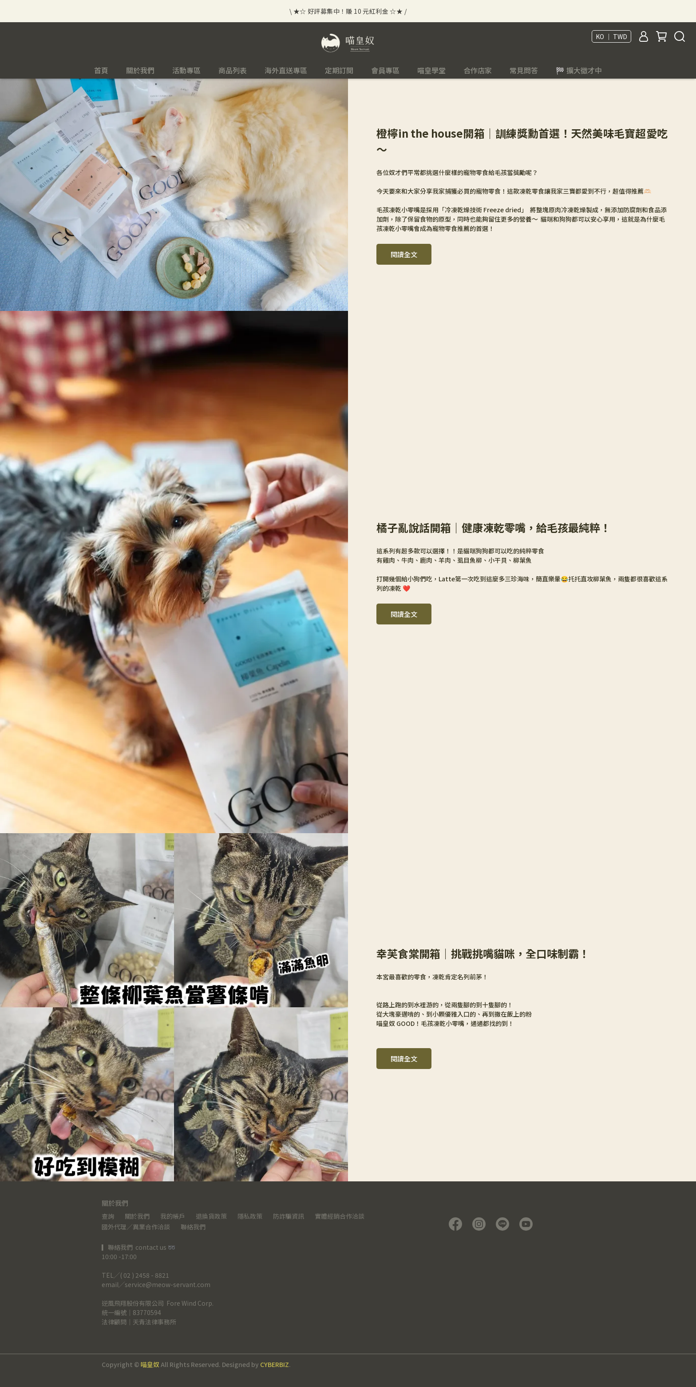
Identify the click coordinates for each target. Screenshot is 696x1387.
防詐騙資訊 (288, 1216)
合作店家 (477, 70)
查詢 (108, 1216)
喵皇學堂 (431, 70)
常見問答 (524, 70)
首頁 (101, 70)
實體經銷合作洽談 (339, 1216)
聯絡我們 (193, 1226)
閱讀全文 (404, 254)
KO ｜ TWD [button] (611, 36)
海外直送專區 (286, 70)
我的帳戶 (172, 1216)
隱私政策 (249, 1216)
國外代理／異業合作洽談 (136, 1226)
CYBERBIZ (274, 1364)
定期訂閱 (339, 70)
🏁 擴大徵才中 (579, 70)
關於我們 (137, 1216)
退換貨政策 (211, 1216)
